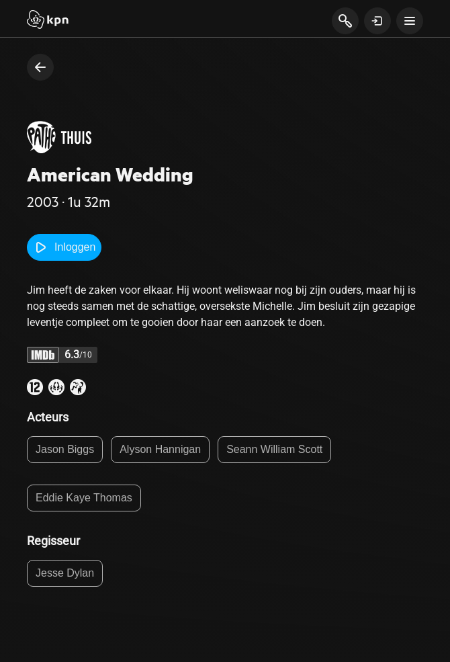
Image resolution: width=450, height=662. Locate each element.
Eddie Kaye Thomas (84, 497)
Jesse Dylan (65, 573)
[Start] (47, 20)
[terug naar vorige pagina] (40, 67)
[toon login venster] (377, 20)
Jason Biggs (65, 449)
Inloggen (64, 247)
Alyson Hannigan (160, 449)
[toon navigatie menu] (409, 20)
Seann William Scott (274, 449)
